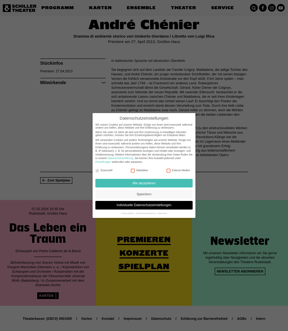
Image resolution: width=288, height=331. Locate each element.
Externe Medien (178, 167)
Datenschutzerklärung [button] (146, 211)
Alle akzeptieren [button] (144, 180)
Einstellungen (103, 159)
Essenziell (103, 167)
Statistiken (139, 167)
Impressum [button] (162, 211)
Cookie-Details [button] (127, 211)
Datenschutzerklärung (120, 155)
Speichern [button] (144, 191)
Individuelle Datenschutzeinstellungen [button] (144, 202)
